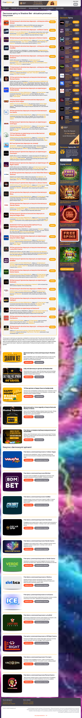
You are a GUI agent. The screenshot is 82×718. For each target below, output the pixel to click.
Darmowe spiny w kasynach (18, 8)
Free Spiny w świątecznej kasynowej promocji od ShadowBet (40, 430)
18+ (46, 715)
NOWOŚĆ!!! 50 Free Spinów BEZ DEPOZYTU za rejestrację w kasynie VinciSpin (26, 225)
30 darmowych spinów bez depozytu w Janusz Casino (28, 183)
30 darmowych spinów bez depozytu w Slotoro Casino (28, 38)
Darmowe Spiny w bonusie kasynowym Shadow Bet (39, 353)
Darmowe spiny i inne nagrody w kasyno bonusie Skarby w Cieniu (40, 407)
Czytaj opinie (41, 460)
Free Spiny (75, 1)
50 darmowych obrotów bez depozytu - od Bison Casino (29, 29)
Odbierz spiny (28, 362)
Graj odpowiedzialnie (40, 715)
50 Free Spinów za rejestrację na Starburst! (24, 308)
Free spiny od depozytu (47, 8)
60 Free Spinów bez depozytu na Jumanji (24, 143)
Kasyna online (60, 8)
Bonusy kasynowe (33, 8)
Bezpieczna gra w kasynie (9, 703)
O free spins (5, 8)
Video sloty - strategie (28, 702)
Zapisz (76, 160)
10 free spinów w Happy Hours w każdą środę (38, 388)
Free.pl (8, 2)
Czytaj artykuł (39, 362)
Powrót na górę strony (67, 269)
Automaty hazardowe (28, 703)
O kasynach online (7, 702)
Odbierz (52, 21)
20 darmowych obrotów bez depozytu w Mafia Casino (28, 288)
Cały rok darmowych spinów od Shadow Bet (38, 368)
